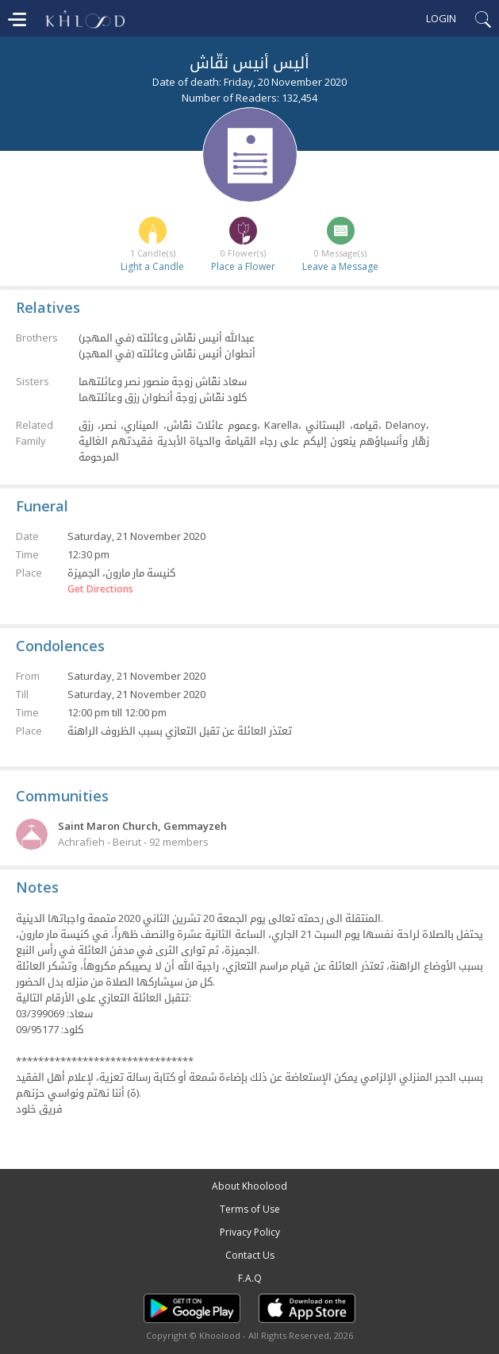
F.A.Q (250, 1278)
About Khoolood (249, 1186)
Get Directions (100, 589)
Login (441, 18)
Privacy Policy (250, 1232)
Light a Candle (152, 266)
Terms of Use (250, 1209)
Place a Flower (243, 266)
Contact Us (249, 1255)
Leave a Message (340, 266)
